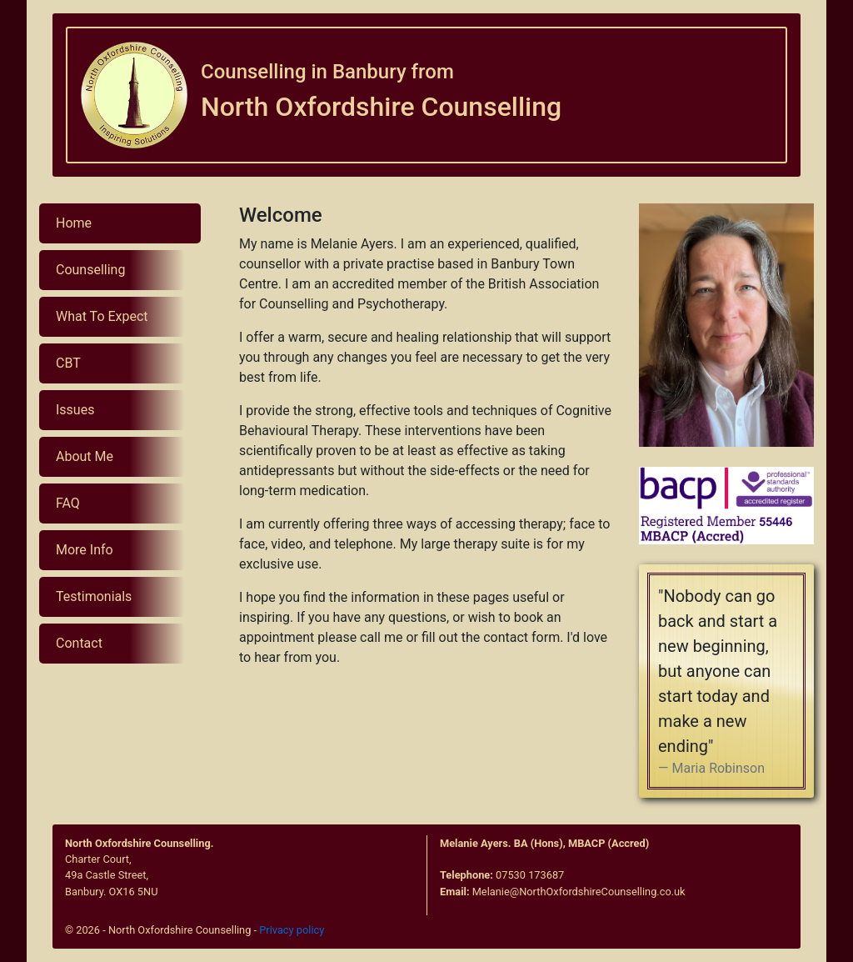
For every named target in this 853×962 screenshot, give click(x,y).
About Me (84, 456)
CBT (68, 363)
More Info (84, 550)
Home (74, 223)
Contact (79, 643)
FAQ (68, 503)
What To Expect (102, 316)
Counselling (90, 270)
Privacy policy (291, 930)
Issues (75, 410)
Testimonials (94, 596)
